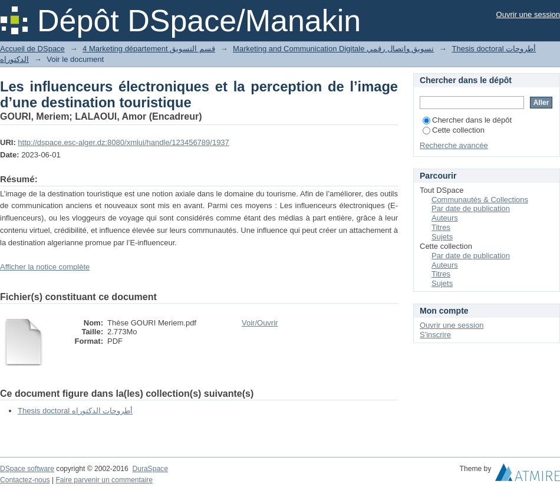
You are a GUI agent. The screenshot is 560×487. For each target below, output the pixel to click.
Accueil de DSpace (32, 48)
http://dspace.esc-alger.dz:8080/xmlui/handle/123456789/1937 (123, 142)
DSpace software (27, 469)
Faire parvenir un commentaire (103, 480)
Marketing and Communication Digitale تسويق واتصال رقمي (333, 48)
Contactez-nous (25, 480)
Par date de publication (470, 208)
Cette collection (454, 130)
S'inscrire (435, 334)
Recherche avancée (454, 145)
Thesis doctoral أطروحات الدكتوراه (75, 410)
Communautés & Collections (479, 199)
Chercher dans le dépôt (467, 120)
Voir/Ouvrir (260, 322)
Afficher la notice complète (45, 266)
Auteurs (444, 217)
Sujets (442, 236)
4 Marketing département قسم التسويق (149, 48)
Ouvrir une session (528, 14)
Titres (440, 227)
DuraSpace (149, 469)
